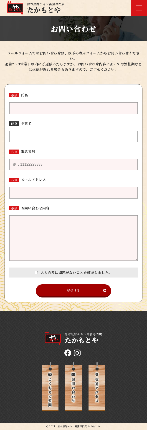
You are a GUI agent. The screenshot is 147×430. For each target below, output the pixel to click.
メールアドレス (33, 179)
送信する (86, 290)
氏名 (24, 95)
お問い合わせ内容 (35, 208)
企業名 (26, 123)
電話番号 (28, 151)
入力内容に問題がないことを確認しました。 (73, 272)
